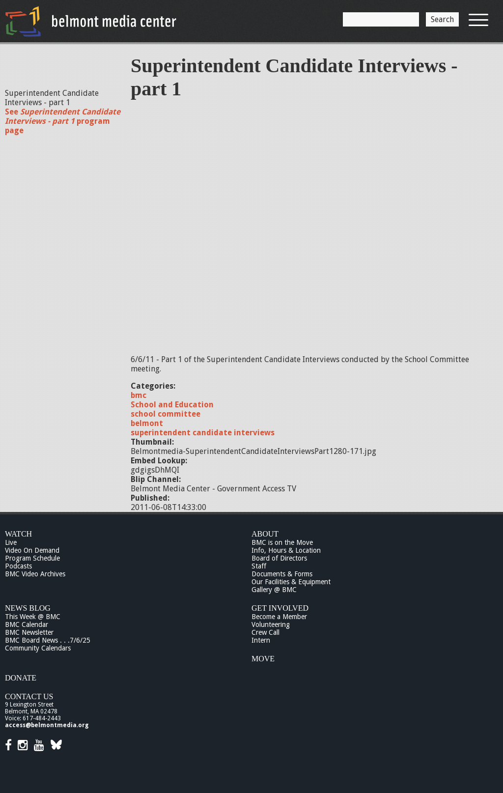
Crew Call (265, 632)
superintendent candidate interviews (203, 432)
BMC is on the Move (282, 542)
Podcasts (18, 566)
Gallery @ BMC (274, 590)
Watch (18, 534)
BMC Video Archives (35, 574)
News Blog (28, 608)
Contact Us (29, 696)
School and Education (172, 404)
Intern (261, 640)
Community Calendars (38, 648)
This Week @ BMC (32, 617)
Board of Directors (279, 558)
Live (11, 542)
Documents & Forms (282, 574)
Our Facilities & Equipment (291, 582)
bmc (138, 395)
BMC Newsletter (29, 632)
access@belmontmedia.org (46, 725)
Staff (259, 566)
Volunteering (271, 624)
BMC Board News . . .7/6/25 (47, 640)
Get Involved (280, 608)
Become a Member (279, 617)
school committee (165, 414)
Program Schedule (32, 558)
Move (263, 658)
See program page (62, 121)
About (265, 534)
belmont (147, 423)
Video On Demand (32, 550)
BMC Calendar (26, 624)
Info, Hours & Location (286, 550)
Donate (20, 678)
